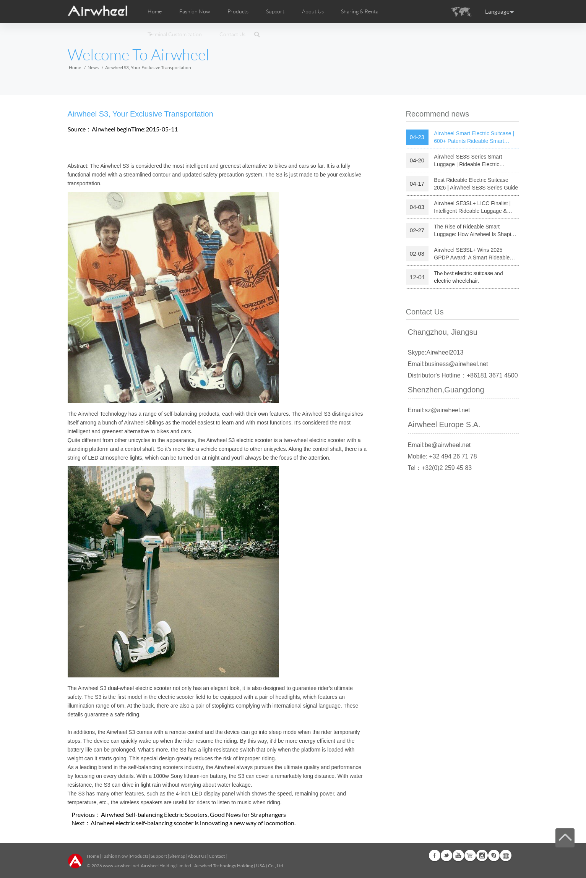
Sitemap (177, 856)
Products (237, 11)
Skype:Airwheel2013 (436, 352)
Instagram (482, 855)
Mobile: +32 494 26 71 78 (442, 456)
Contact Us (232, 34)
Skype (494, 855)
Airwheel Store (470, 855)
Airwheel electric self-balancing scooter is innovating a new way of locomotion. (193, 822)
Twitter (446, 855)
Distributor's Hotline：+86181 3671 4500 (463, 375)
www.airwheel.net (121, 865)
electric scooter (254, 440)
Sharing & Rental (360, 11)
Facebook (434, 855)
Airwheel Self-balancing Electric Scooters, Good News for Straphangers (193, 814)
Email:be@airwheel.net (439, 445)
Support (275, 11)
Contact (217, 856)
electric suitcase (474, 273)
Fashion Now (114, 856)
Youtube (458, 855)
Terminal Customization (175, 34)
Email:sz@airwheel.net (439, 410)
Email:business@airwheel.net (448, 364)
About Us (197, 856)
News (93, 67)
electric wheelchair (456, 281)
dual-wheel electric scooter (139, 688)
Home (155, 11)
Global (505, 855)
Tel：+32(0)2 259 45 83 (440, 468)
